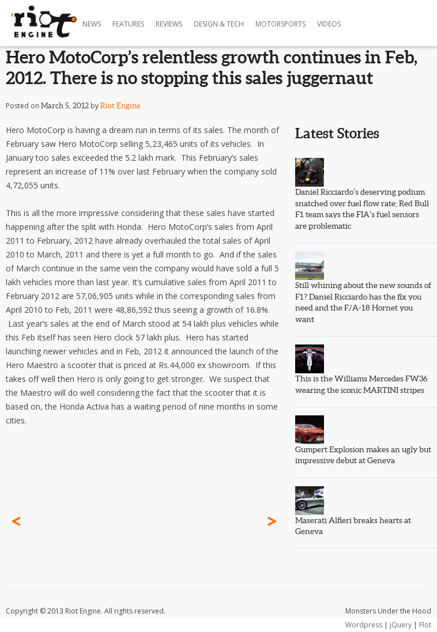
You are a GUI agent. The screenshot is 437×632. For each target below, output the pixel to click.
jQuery (401, 625)
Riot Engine (120, 105)
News (91, 24)
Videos (329, 24)
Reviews (169, 24)
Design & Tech (219, 24)
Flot (425, 625)
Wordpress (363, 625)
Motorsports (280, 24)
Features (128, 24)
